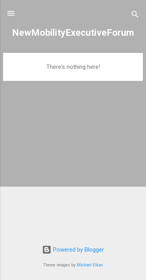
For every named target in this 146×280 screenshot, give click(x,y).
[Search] (135, 16)
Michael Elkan (90, 265)
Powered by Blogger (73, 249)
